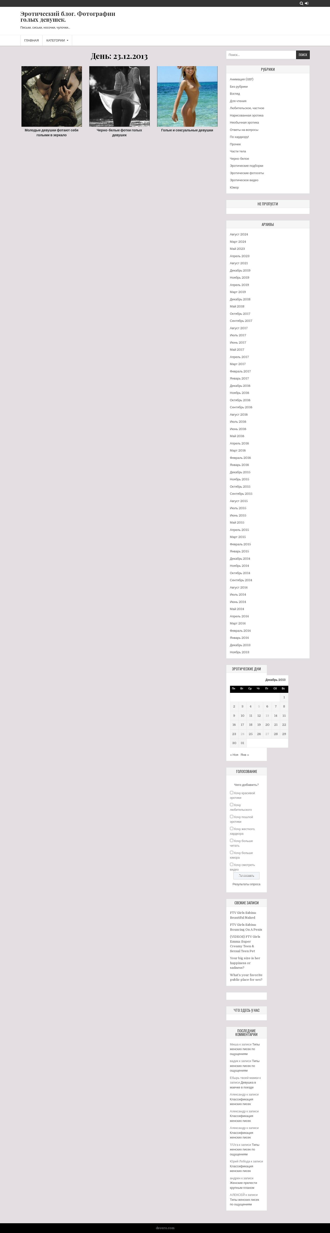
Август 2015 (239, 501)
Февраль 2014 (240, 630)
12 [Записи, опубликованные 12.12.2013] (259, 715)
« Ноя (234, 755)
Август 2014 (239, 587)
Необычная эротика (244, 122)
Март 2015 (238, 537)
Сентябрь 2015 (241, 493)
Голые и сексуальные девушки (187, 130)
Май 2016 (237, 436)
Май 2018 (237, 306)
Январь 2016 (239, 465)
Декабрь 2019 (240, 270)
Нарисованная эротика (247, 115)
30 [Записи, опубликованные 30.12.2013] (234, 743)
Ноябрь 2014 (239, 566)
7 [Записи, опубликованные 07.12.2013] (276, 706)
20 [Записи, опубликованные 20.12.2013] (267, 725)
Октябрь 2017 (240, 314)
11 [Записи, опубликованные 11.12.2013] (250, 715)
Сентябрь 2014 (241, 580)
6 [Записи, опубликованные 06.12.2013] (267, 706)
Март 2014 (238, 623)
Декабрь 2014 (240, 558)
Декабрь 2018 (240, 299)
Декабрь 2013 (240, 645)
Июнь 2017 (238, 342)
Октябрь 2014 (240, 573)
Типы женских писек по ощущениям (245, 1049)
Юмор (234, 187)
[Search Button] (301, 3)
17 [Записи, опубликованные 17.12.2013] (242, 725)
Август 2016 (239, 414)
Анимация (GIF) (241, 79)
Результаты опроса (246, 884)
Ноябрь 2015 (239, 479)
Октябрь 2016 (240, 400)
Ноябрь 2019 (239, 277)
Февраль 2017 (240, 371)
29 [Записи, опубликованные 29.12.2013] (284, 734)
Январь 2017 (239, 378)
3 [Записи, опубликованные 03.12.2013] (242, 706)
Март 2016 (238, 450)
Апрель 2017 (239, 357)
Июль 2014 (238, 594)
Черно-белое (239, 158)
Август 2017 (239, 328)
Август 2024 (239, 234)
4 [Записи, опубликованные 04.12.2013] (250, 706)
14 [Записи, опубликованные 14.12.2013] (275, 715)
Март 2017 (238, 364)
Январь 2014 (239, 638)
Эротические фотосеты (247, 173)
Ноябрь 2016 (239, 393)
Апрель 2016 (239, 443)
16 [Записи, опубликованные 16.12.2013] (234, 725)
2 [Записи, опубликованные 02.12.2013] (234, 706)
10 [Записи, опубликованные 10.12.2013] (242, 715)
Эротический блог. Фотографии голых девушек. (67, 16)
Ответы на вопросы (244, 130)
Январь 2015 (239, 551)
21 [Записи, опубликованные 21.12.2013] (276, 725)
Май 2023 (237, 249)
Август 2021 (239, 263)
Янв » (244, 755)
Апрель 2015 (239, 530)
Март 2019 (238, 292)
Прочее (235, 144)
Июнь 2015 (238, 515)
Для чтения (238, 101)
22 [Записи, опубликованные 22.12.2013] (284, 725)
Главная (31, 40)
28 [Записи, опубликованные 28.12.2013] (276, 734)
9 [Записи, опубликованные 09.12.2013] (234, 715)
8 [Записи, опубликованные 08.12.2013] (284, 706)
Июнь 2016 (238, 429)
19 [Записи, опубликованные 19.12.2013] (259, 725)
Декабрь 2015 (240, 472)
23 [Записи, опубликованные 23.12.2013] (234, 734)
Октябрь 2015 (240, 486)
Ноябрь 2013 (239, 652)
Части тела (238, 151)
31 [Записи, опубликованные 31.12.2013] (242, 743)
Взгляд (235, 93)
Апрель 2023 (240, 256)
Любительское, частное (247, 108)
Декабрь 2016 (240, 386)
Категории (55, 40)
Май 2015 (237, 522)
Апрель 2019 (239, 285)
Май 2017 (237, 349)
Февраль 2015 (240, 544)
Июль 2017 (238, 335)
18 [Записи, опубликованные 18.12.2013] (250, 725)
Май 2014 (237, 609)
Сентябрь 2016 (241, 407)
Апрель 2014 (239, 616)
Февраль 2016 (240, 458)
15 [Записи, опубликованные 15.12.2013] (284, 715)
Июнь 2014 (238, 602)
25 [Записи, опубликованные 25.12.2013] (251, 734)
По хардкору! (239, 137)
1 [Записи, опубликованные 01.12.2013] (284, 697)
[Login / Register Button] (306, 3)
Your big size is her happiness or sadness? (245, 963)
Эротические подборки (246, 166)
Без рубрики (239, 86)
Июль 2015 (238, 508)
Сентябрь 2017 (241, 321)
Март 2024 (238, 241)
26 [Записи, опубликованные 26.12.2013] (259, 734)
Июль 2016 (238, 421)
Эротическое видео (244, 180)
